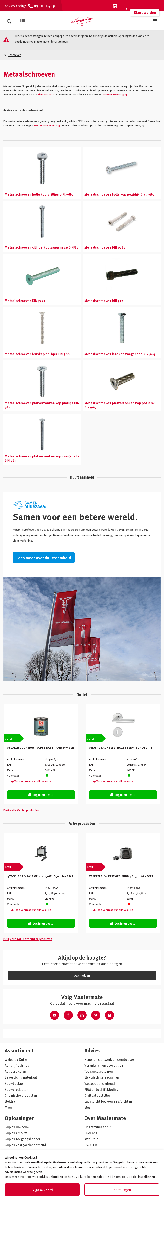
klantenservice (46, 94)
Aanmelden (82, 975)
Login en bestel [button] (41, 794)
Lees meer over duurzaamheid (43, 558)
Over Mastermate (105, 1118)
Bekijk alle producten (21, 810)
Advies (92, 1050)
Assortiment (19, 1050)
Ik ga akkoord (42, 1190)
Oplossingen (20, 1118)
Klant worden (145, 12)
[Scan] (22, 21)
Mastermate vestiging (115, 94)
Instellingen (122, 1189)
